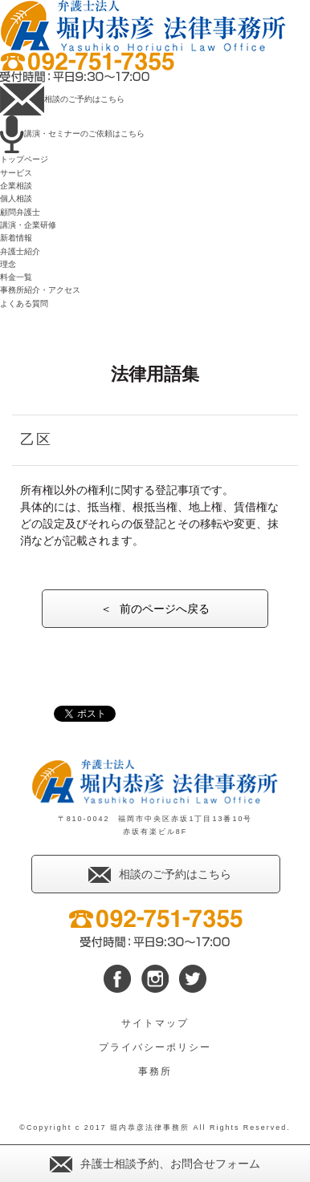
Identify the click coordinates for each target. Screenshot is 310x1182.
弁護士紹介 (20, 251)
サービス (16, 172)
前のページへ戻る (165, 608)
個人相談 (16, 198)
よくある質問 (24, 303)
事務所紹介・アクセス (40, 289)
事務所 (155, 1071)
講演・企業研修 (28, 225)
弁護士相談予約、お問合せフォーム (155, 1163)
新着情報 (16, 237)
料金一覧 (16, 277)
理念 (8, 264)
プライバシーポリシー (155, 1047)
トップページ (24, 159)
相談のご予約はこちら (62, 99)
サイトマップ (155, 1023)
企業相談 (16, 185)
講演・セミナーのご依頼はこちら (72, 133)
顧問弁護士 (20, 212)
